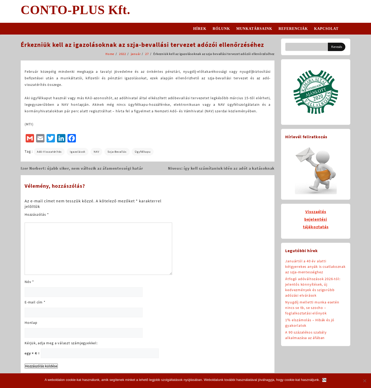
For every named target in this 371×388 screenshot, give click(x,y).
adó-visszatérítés (49, 151)
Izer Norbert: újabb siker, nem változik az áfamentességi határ (82, 168)
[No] (364, 380)
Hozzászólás (37, 214)
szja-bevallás (117, 151)
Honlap (31, 322)
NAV (96, 151)
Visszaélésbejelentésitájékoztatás (316, 219)
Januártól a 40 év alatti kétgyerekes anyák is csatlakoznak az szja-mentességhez (315, 266)
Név (29, 281)
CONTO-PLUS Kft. (75, 10)
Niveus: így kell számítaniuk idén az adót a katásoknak (221, 168)
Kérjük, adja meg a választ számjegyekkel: (61, 343)
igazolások (77, 151)
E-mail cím (35, 302)
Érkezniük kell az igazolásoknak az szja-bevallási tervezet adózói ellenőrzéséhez (142, 45)
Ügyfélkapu (142, 151)
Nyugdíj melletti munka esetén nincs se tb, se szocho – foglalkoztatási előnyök (312, 307)
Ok (324, 380)
